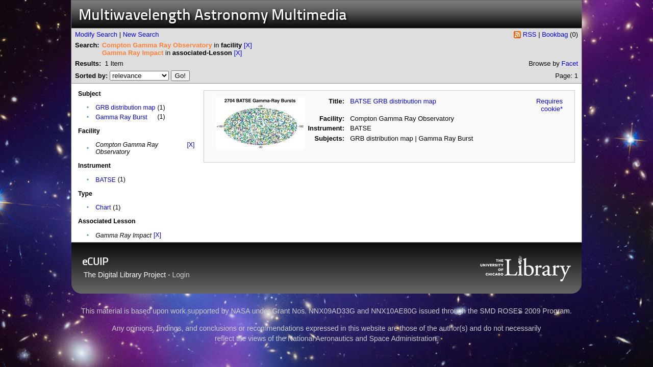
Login (181, 275)
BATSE (105, 180)
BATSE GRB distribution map (393, 101)
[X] (248, 45)
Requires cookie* (549, 105)
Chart (103, 207)
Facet (569, 63)
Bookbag (555, 34)
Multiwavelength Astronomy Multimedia (213, 16)
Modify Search (96, 34)
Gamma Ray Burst (121, 117)
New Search (141, 34)
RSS (530, 34)
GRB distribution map (125, 107)
